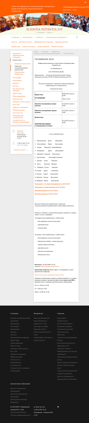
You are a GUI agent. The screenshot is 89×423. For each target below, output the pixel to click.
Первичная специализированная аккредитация (21, 68)
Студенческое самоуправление (67, 337)
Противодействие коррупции (18, 90)
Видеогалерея (17, 80)
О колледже (15, 37)
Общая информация (19, 96)
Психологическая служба (65, 329)
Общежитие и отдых (40, 324)
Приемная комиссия (61, 42)
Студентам (39, 37)
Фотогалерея (17, 78)
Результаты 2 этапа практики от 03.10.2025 (50, 187)
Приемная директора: (20, 132)
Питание (60, 340)
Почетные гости (18, 113)
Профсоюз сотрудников (20, 107)
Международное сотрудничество (18, 116)
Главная (36, 51)
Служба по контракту (29, 46)
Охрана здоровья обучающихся (67, 362)
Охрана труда (17, 93)
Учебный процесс (62, 321)
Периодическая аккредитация (19, 73)
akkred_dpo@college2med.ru (50, 266)
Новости (14, 42)
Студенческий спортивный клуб (67, 371)
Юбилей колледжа (57, 46)
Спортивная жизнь (63, 332)
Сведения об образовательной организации (18, 55)
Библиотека (61, 335)
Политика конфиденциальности (20, 415)
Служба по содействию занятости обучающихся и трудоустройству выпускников (67, 376)
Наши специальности (40, 321)
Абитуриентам (27, 37)
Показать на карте (21, 150)
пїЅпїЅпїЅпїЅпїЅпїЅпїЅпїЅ (18, 412)
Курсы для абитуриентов (42, 318)
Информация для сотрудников (43, 42)
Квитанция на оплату (25, 42)
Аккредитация (15, 46)
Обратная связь (18, 99)
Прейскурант (14, 402)
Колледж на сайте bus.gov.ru (22, 102)
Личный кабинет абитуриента (43, 337)
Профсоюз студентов (64, 348)
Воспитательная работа (64, 324)
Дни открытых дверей (41, 326)
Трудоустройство (39, 340)
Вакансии (16, 83)
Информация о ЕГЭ (63, 346)
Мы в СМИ (16, 104)
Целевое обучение (43, 46)
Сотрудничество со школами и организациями (21, 121)
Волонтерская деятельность (66, 343)
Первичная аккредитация (22, 64)
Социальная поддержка (64, 326)
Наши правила (61, 318)
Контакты (16, 86)
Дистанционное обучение (18, 399)
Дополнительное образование (56, 37)
